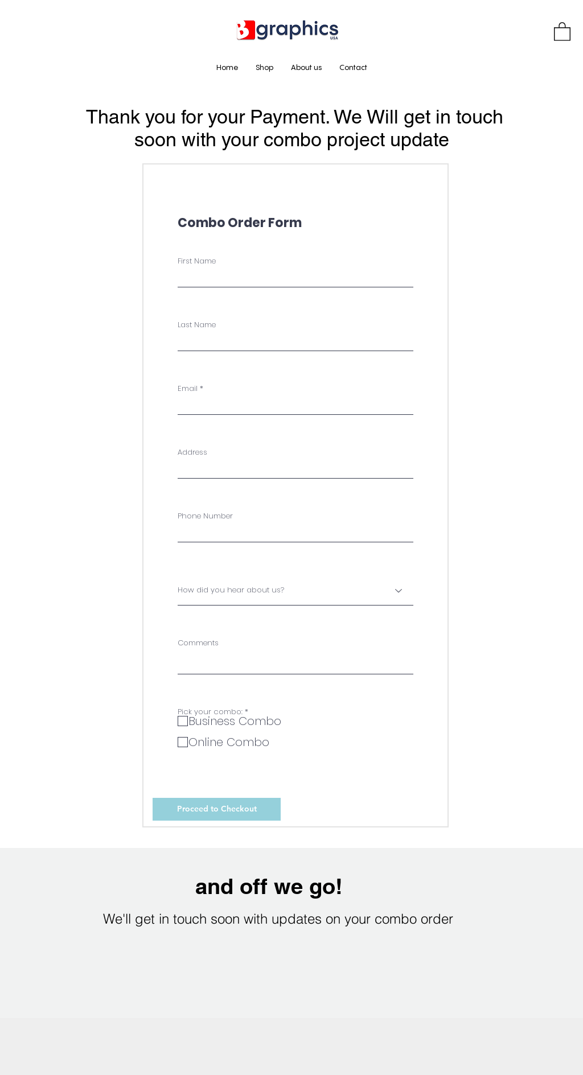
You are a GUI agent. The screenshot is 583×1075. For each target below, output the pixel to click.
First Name (197, 261)
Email (188, 388)
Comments (198, 642)
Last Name (197, 324)
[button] (562, 31)
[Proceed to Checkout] (217, 809)
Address (192, 452)
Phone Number (205, 516)
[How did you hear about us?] (295, 591)
